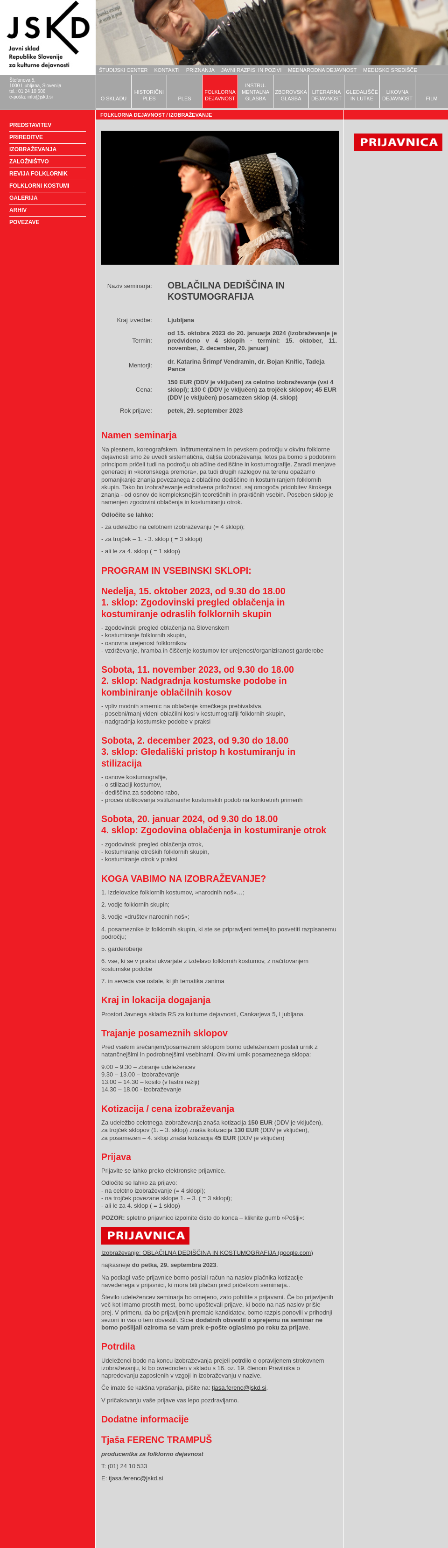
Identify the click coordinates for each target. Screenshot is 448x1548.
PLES (184, 98)
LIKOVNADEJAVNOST (397, 95)
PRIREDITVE (26, 137)
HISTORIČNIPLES (149, 95)
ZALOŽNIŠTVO (29, 161)
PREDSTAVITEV (30, 125)
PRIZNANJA (200, 70)
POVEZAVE (24, 222)
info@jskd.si (40, 96)
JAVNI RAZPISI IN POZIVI (251, 70)
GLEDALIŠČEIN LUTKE (362, 95)
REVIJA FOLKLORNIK (38, 173)
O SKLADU (114, 98)
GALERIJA (23, 198)
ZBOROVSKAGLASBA (291, 95)
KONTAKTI (167, 70)
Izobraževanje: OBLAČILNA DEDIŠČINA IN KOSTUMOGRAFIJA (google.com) (207, 1252)
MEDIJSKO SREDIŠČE (390, 70)
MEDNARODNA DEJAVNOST (322, 70)
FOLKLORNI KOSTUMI (39, 186)
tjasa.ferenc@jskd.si (239, 1387)
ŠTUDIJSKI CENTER (123, 70)
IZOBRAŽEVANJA (32, 149)
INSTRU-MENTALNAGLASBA (255, 92)
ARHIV (18, 210)
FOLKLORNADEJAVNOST (220, 95)
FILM (431, 98)
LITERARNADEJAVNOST (326, 95)
